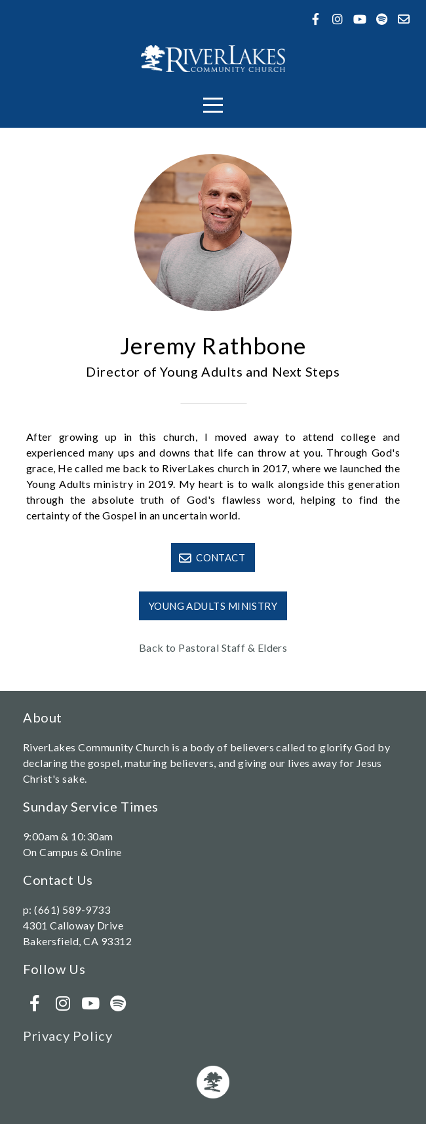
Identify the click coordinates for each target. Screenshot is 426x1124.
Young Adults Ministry (213, 606)
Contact (212, 557)
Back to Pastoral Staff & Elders (213, 647)
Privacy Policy (67, 1035)
